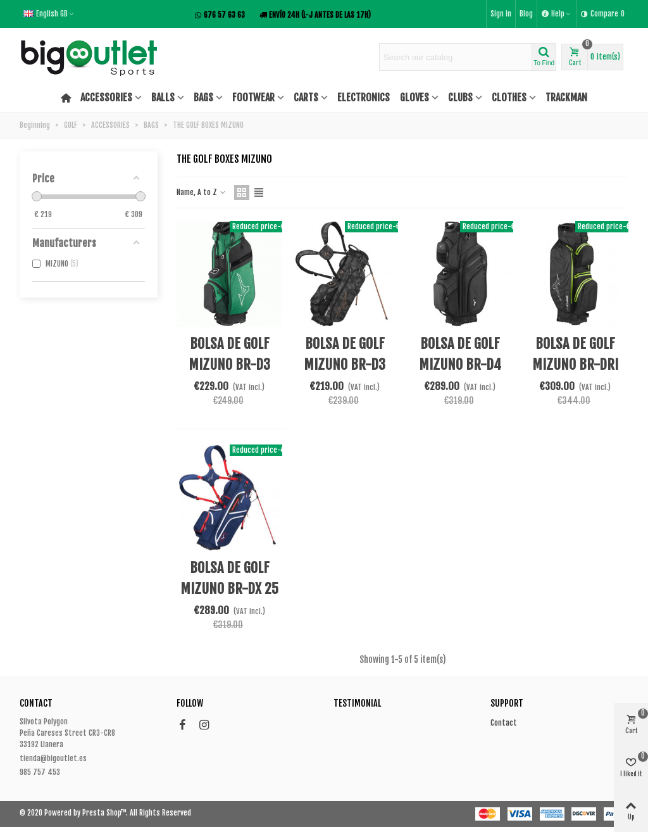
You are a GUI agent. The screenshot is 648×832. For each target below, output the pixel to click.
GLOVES (414, 97)
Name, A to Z (202, 192)
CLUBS (460, 97)
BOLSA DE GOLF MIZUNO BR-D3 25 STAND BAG (344, 364)
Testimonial (357, 703)
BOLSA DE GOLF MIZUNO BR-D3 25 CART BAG (229, 364)
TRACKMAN (566, 97)
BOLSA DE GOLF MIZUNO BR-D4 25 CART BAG (460, 364)
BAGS (203, 97)
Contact (503, 723)
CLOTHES (509, 97)
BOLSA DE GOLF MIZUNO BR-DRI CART (575, 364)
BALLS (163, 97)
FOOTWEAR (253, 97)
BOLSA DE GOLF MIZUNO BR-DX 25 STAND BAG (229, 588)
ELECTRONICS (363, 97)
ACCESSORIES (106, 97)
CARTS (306, 97)
